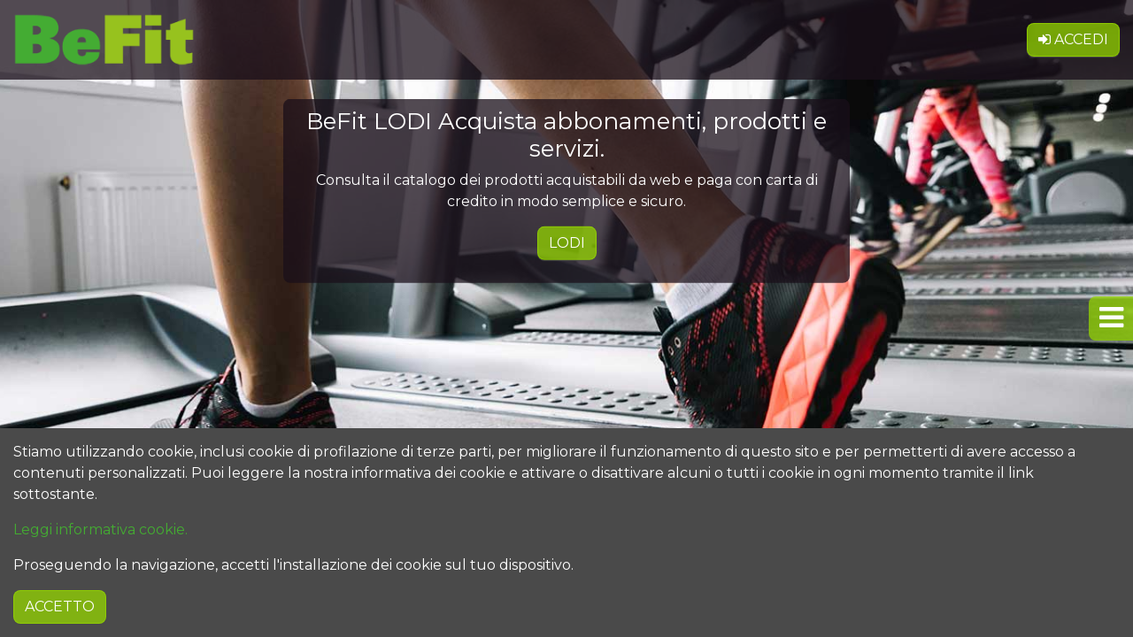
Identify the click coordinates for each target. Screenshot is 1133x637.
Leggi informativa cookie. (100, 572)
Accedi (1073, 31)
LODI (567, 242)
